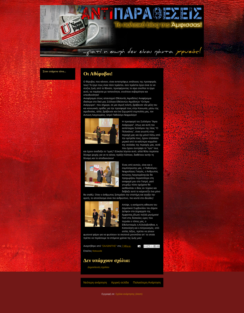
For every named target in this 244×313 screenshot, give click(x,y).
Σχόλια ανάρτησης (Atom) (129, 294)
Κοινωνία (97, 251)
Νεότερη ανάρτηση (95, 282)
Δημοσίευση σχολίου (98, 267)
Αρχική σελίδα (120, 282)
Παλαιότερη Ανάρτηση (147, 282)
